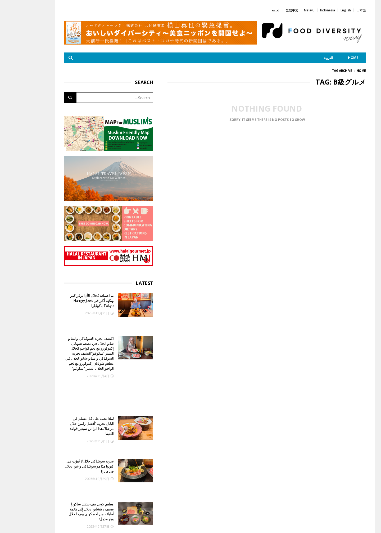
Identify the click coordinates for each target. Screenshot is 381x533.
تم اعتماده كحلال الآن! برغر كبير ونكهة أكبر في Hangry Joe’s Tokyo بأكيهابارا (67, 300)
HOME (328, 57)
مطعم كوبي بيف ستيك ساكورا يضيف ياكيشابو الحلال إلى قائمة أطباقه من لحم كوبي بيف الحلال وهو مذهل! (66, 458)
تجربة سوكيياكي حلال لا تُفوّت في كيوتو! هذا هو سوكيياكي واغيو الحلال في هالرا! (64, 423)
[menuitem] (336, 10)
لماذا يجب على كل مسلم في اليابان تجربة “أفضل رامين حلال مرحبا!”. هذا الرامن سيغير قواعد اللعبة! (67, 388)
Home (336, 70)
